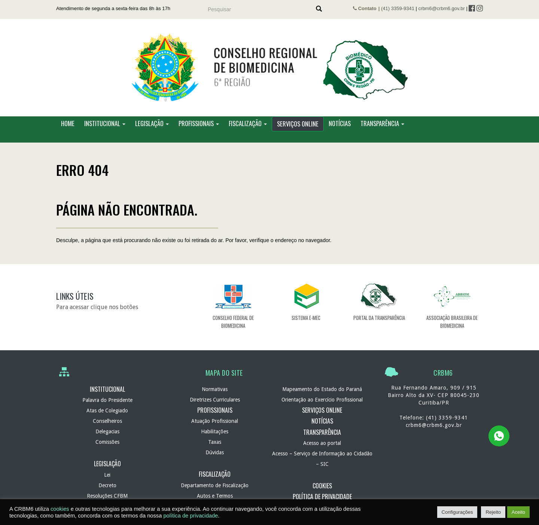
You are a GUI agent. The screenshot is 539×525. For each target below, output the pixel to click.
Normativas (215, 389)
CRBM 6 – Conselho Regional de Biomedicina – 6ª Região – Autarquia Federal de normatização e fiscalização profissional (269, 67)
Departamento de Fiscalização (215, 485)
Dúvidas (214, 452)
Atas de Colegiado (107, 410)
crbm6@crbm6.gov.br (441, 8)
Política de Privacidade (322, 496)
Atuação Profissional (214, 421)
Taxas (214, 442)
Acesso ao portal (322, 443)
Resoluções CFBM (107, 496)
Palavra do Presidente (107, 400)
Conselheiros (107, 421)
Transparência (382, 123)
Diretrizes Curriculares (215, 400)
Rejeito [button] (492, 512)
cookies (60, 509)
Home (67, 123)
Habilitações (214, 431)
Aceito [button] (518, 512)
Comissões (107, 442)
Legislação (152, 123)
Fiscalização (248, 123)
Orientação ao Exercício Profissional (322, 400)
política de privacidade (190, 516)
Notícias (340, 123)
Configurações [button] (457, 512)
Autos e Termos (215, 496)
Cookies (322, 485)
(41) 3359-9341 (397, 8)
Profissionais (199, 123)
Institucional (104, 123)
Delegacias (107, 431)
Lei (107, 475)
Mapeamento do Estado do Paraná (322, 389)
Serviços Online (298, 123)
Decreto (107, 485)
